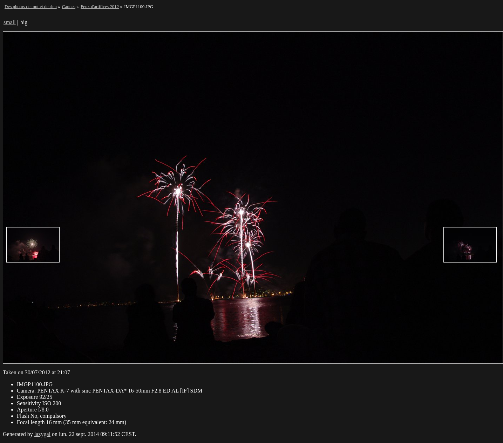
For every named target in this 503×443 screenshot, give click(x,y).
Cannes (68, 6)
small (10, 22)
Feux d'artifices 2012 (100, 6)
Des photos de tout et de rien (31, 6)
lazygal (42, 434)
